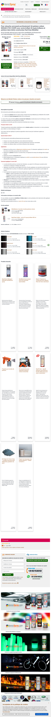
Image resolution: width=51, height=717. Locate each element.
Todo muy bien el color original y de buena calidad (13, 427)
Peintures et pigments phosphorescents (13, 532)
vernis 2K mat (22, 233)
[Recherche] (21, 5)
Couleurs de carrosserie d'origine (13, 491)
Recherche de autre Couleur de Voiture (6, 66)
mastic (45, 181)
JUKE (28, 65)
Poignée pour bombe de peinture (28, 131)
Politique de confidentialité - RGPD (33, 648)
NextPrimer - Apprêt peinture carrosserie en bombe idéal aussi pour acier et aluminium (42, 352)
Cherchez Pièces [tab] (33, 434)
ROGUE (26, 66)
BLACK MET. (9, 269)
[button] (46, 5)
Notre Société (29, 632)
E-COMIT (26, 657)
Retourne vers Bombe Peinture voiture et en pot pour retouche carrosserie (20, 99)
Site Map (28, 640)
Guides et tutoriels (24, 1)
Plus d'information (6, 711)
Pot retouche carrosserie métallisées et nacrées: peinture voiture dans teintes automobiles (46, 83)
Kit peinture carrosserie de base (11, 107)
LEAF (23, 66)
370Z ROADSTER (33, 65)
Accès (36, 5)
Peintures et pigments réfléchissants (13, 552)
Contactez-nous (29, 643)
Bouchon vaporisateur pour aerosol (11, 131)
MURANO (20, 63)
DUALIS (20, 66)
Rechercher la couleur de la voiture (27, 22)
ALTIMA (31, 62)
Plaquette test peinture (45, 107)
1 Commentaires (27, 36)
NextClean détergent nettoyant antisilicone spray (7, 313)
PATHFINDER (29, 63)
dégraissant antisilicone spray (24, 181)
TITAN (34, 66)
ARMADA (16, 66)
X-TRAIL (19, 65)
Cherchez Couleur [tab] (10, 434)
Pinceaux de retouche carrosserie (10, 123)
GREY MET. (34, 275)
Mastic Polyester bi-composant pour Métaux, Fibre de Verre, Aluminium (42, 313)
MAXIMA (16, 63)
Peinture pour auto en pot (11, 115)
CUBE (25, 65)
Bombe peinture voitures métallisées (28, 107)
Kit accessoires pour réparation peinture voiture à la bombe (45, 115)
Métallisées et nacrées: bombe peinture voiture (29, 81)
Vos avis (5, 420)
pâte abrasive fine (37, 189)
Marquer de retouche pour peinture (45, 123)
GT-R (34, 62)
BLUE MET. (34, 269)
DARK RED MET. (10, 275)
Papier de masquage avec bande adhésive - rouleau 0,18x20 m (25, 391)
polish (28, 189)
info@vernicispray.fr (8, 641)
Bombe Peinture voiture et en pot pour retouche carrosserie (17, 15)
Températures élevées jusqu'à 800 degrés (13, 573)
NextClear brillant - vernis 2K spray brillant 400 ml (23, 250)
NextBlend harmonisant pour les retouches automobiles (25, 313)
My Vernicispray (45, 1)
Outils (32, 1)
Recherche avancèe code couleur (10, 463)
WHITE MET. (34, 282)
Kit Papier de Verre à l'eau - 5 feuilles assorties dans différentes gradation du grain (8, 392)
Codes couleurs (29, 645)
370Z (22, 65)
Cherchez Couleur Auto (7, 9)
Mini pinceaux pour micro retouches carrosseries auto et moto (28, 123)
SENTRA (30, 66)
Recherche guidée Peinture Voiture (37, 440)
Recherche (8, 454)
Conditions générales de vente (32, 635)
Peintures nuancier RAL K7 (13, 614)
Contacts (37, 1)
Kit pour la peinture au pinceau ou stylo (28, 115)
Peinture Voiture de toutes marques (13, 593)
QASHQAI (34, 63)
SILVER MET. (9, 282)
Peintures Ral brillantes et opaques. (13, 511)
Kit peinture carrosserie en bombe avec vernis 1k (12, 81)
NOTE (24, 63)
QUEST (15, 65)
